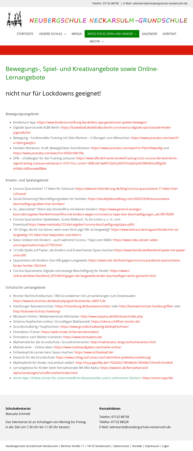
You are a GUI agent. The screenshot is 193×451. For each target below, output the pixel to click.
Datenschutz (121, 446)
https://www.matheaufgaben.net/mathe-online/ (87, 347)
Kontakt (137, 446)
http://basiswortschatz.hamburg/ (37, 311)
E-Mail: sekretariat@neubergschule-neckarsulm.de (155, 3)
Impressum (152, 446)
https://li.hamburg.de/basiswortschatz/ (83, 306)
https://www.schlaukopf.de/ (93, 352)
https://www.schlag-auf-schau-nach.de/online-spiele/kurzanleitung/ (103, 357)
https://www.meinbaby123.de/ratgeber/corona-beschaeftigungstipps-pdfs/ (81, 224)
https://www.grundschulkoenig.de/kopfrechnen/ (94, 327)
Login (165, 446)
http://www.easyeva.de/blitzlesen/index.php (112, 316)
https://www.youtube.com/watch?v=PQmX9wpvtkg (126, 148)
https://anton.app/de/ (157, 378)
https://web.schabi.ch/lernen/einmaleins (70, 332)
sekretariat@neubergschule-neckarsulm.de (140, 427)
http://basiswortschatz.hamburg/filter (146, 306)
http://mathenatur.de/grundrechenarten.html (123, 342)
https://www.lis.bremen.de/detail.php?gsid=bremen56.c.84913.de (59, 301)
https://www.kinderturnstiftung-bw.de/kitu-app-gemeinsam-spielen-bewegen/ (92, 122)
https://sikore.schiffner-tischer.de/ (115, 321)
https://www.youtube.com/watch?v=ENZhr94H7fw (48, 153)
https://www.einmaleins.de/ (82, 337)
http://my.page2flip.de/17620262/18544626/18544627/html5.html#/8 (124, 363)
